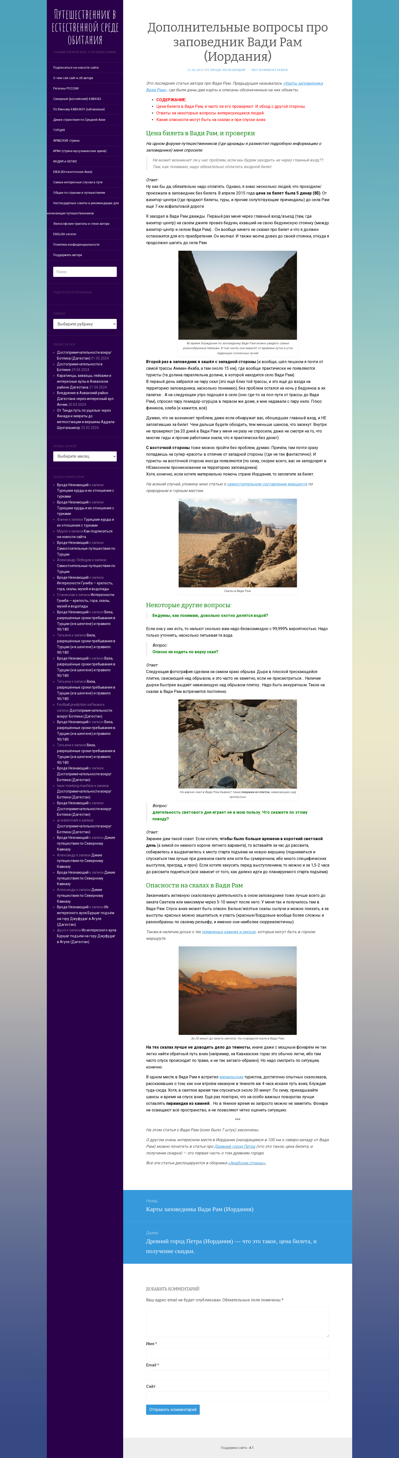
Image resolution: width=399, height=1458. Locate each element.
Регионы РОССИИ (66, 88)
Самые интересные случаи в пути (78, 182)
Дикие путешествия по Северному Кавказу (86, 843)
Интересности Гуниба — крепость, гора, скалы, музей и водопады (85, 600)
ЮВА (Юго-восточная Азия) (72, 172)
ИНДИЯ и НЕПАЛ (65, 161)
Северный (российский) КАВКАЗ (77, 99)
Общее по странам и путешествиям (79, 193)
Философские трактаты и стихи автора (81, 224)
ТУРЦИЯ (59, 130)
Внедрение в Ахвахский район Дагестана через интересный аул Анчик (85, 399)
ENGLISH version (64, 234)
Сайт (151, 1386)
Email (152, 1365)
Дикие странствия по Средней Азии (79, 120)
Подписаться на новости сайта (76, 67)
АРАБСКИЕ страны (66, 140)
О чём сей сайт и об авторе (73, 78)
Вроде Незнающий (73, 485)
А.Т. (251, 1448)
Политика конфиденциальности (76, 244)
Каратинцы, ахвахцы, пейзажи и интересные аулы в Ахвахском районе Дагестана (84, 381)
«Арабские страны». (247, 1163)
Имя (151, 1343)
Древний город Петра (234, 1146)
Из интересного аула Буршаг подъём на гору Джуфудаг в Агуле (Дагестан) (86, 936)
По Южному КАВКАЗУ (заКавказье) (79, 109)
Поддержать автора (67, 255)
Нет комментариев (270, 70)
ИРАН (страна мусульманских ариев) (80, 151)
